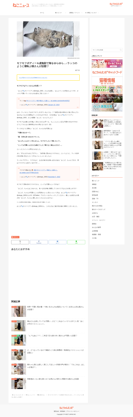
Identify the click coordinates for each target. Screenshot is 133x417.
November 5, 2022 (54, 177)
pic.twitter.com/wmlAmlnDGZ (60, 101)
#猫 (37, 101)
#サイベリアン (31, 101)
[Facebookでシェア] (39, 242)
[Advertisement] (48, 222)
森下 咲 (77, 70)
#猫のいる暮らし (44, 101)
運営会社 (56, 411)
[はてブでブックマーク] (57, 242)
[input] (107, 50)
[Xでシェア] (20, 242)
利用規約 (62, 411)
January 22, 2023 (53, 105)
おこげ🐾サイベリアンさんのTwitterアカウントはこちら (33, 77)
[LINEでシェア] (76, 242)
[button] (120, 50)
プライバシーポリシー (72, 411)
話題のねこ (15, 237)
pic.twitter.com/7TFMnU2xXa (29, 172)
